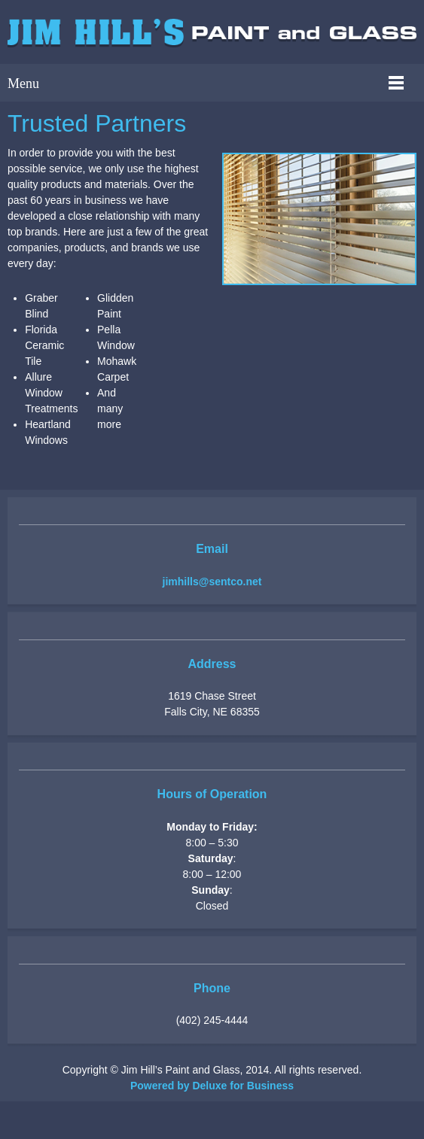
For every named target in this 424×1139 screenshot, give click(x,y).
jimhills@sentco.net (212, 582)
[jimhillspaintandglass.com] (212, 34)
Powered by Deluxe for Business (212, 1086)
